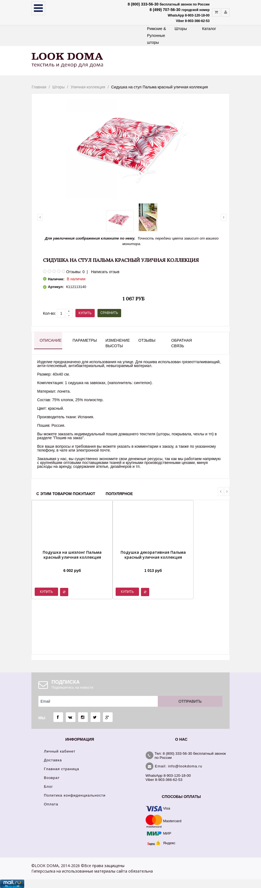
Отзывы (147, 340)
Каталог (209, 28)
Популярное (119, 493)
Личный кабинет (59, 751)
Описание (51, 340)
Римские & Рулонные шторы (156, 35)
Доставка (53, 760)
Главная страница (61, 769)
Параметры (84, 340)
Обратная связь (181, 343)
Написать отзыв (105, 272)
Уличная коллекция (87, 87)
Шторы (181, 28)
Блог (48, 786)
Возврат (52, 778)
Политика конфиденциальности (75, 795)
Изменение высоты (116, 343)
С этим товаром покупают (65, 493)
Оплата (51, 804)
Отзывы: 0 (75, 272)
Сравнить (109, 313)
